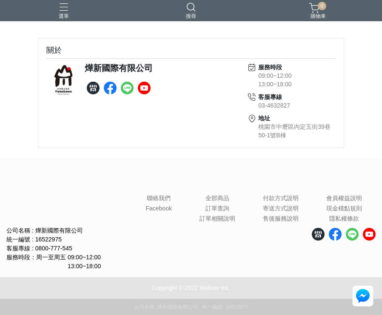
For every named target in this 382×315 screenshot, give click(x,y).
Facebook (158, 208)
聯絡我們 (159, 198)
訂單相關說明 (217, 218)
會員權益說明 (344, 198)
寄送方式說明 (281, 208)
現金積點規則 (344, 208)
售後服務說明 (281, 218)
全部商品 (217, 198)
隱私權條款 (344, 218)
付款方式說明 (281, 198)
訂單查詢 (217, 208)
